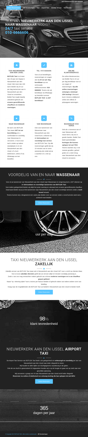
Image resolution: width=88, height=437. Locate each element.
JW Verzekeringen (43, 434)
